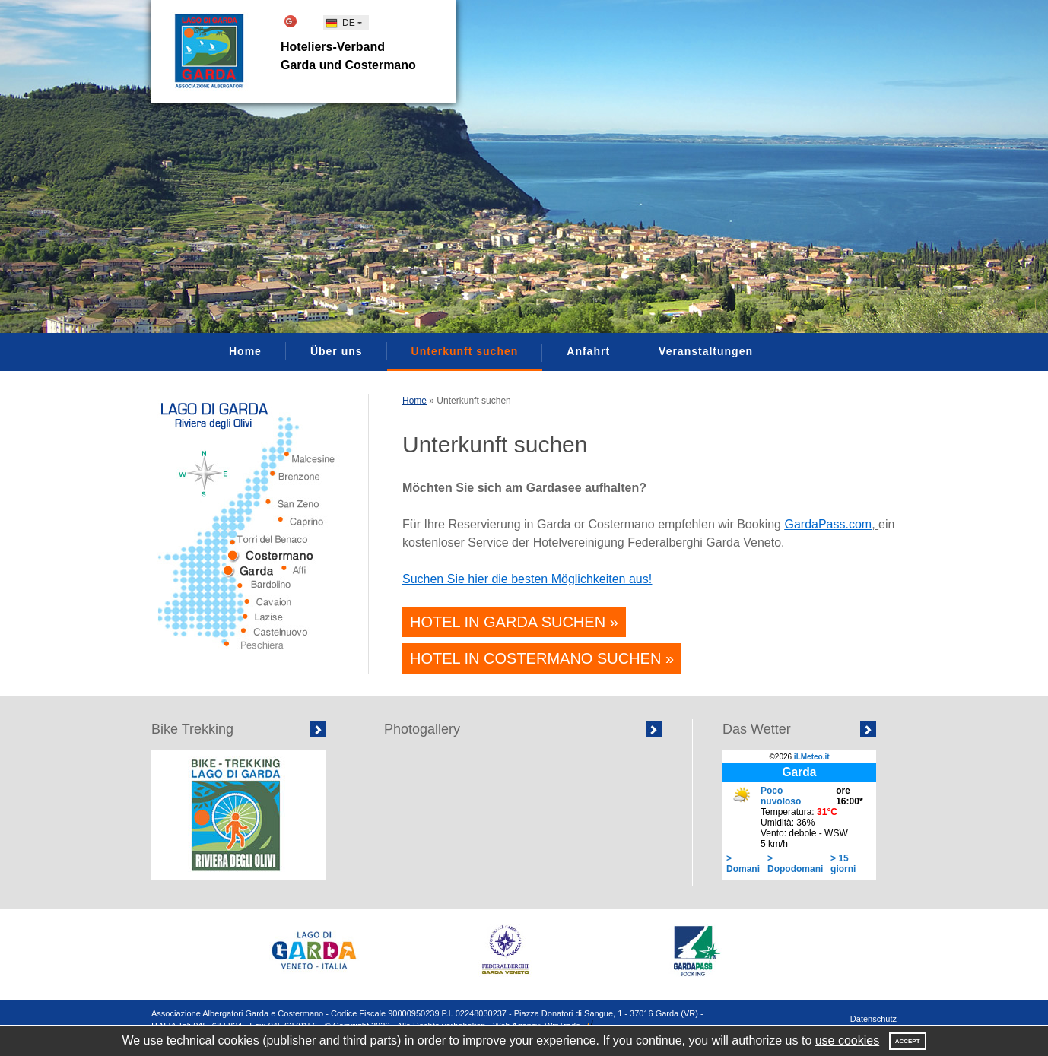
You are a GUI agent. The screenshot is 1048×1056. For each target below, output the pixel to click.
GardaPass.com (828, 524)
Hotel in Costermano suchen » (542, 658)
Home (245, 351)
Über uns (336, 351)
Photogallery (422, 729)
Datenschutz (873, 1018)
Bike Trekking (192, 729)
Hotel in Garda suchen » (514, 622)
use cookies (847, 1040)
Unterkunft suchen (465, 351)
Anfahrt (588, 351)
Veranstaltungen (706, 351)
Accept (907, 1041)
